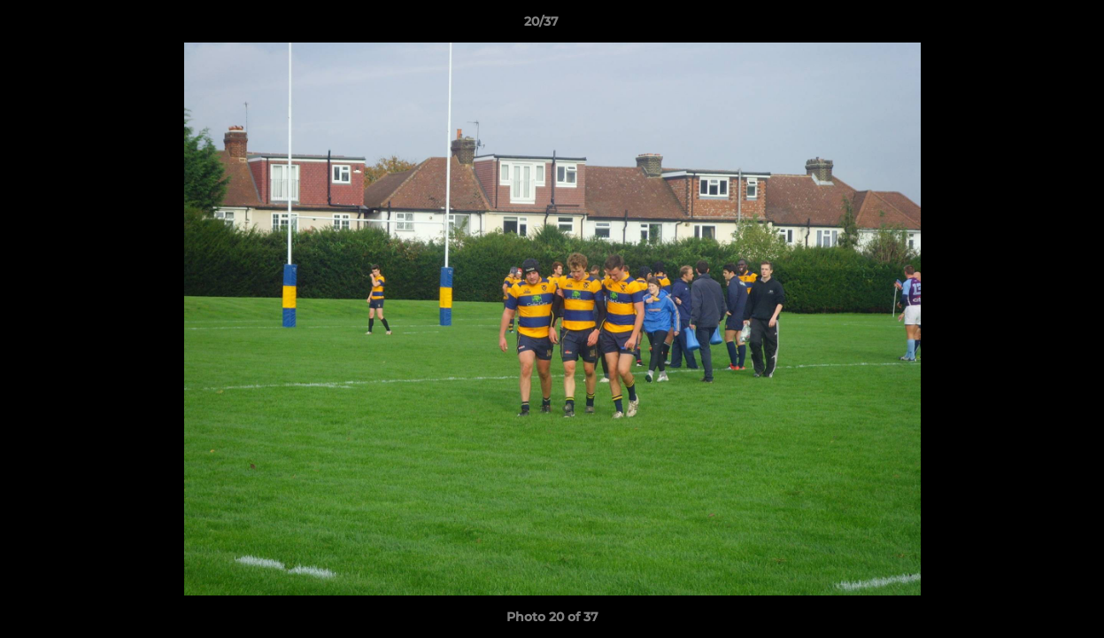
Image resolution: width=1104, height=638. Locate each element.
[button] (1029, 26)
